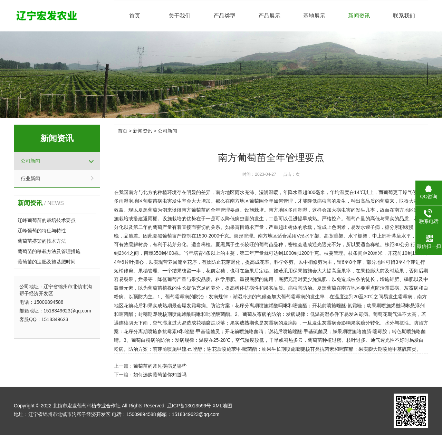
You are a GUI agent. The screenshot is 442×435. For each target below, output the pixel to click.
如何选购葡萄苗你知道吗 (159, 374)
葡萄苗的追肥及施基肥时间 (47, 261)
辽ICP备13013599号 (189, 405)
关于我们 (180, 16)
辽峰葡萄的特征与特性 (42, 230)
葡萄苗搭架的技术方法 (42, 241)
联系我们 (404, 16)
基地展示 (314, 16)
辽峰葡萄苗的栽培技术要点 (47, 220)
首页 (134, 16)
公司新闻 (30, 161)
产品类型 (224, 16)
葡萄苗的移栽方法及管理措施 (49, 251)
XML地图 (222, 405)
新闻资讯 (359, 16)
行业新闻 (30, 178)
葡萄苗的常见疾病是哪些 (159, 366)
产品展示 (269, 16)
